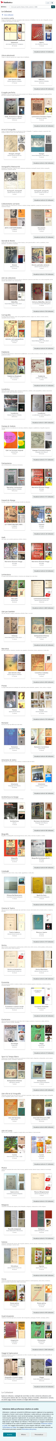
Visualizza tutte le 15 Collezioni (44, 385)
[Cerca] (53, 6)
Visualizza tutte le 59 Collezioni (44, 348)
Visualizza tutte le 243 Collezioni (43, 1090)
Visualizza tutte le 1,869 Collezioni (43, 608)
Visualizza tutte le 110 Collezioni (43, 1238)
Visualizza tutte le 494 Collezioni (43, 904)
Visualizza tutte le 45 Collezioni (44, 645)
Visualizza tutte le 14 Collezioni (44, 52)
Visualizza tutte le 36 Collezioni (44, 793)
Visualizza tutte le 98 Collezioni (44, 830)
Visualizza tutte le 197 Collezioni (43, 942)
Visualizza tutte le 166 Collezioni (43, 163)
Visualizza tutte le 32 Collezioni (44, 200)
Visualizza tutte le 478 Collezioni (43, 1312)
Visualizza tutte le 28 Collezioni (44, 534)
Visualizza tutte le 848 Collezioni (43, 1275)
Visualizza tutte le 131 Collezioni (43, 497)
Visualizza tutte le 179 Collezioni (43, 274)
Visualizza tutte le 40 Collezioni (44, 756)
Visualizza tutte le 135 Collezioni (43, 719)
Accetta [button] (9, 1434)
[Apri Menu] (4, 6)
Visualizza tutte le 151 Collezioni (43, 460)
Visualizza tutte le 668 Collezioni (43, 1127)
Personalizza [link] (38, 1434)
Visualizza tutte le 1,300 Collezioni (43, 1349)
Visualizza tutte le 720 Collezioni (43, 311)
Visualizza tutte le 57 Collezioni (44, 1053)
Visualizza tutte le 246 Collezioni (43, 979)
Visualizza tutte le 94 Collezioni (44, 1387)
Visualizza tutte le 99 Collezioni (44, 89)
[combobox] (30, 6)
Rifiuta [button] (23, 1434)
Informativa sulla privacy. (21, 1429)
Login (47, 2)
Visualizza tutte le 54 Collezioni (44, 571)
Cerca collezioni (7, 15)
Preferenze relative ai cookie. (44, 1423)
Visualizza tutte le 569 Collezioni (43, 682)
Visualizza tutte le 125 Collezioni (43, 1201)
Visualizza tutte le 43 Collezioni (44, 126)
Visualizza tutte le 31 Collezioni (44, 1164)
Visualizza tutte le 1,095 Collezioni (43, 422)
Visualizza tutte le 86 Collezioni (44, 867)
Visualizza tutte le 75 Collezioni (44, 237)
